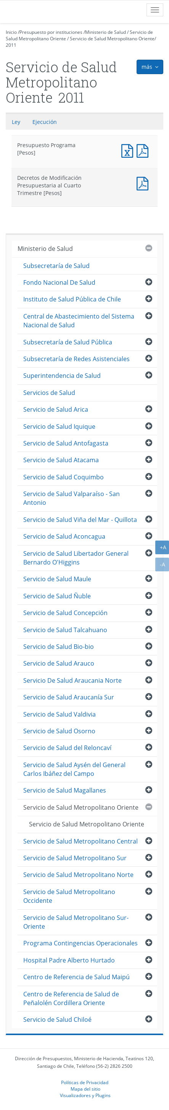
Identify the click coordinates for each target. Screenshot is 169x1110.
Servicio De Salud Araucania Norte (72, 680)
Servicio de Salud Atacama (61, 460)
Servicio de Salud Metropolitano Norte (78, 875)
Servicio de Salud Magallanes (64, 790)
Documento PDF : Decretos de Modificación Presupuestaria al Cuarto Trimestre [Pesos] (144, 182)
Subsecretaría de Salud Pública (67, 342)
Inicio (11, 32)
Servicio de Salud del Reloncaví (67, 748)
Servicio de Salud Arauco (58, 663)
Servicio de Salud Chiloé (57, 1019)
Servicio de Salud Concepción (65, 613)
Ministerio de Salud (105, 32)
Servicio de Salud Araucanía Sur (68, 697)
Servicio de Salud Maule (57, 579)
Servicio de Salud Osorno (59, 731)
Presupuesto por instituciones (50, 32)
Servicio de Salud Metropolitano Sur (75, 858)
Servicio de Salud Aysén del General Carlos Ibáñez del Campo (74, 769)
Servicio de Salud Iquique (59, 426)
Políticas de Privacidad (84, 1082)
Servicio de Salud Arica (55, 409)
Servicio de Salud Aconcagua (64, 536)
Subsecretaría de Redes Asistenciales (76, 359)
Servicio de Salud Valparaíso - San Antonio (71, 498)
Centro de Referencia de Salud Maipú (76, 977)
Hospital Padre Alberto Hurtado (69, 960)
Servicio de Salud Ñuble (57, 596)
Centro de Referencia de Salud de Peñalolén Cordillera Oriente (71, 998)
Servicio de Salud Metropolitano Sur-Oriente (76, 922)
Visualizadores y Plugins (85, 1095)
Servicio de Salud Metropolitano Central (80, 841)
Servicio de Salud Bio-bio (58, 646)
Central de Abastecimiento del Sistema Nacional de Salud (78, 320)
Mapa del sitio (85, 1089)
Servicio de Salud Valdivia (59, 714)
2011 (11, 45)
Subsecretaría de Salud (56, 266)
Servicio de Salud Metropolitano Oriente (112, 38)
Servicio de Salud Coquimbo (63, 477)
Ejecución (44, 121)
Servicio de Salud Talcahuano (65, 630)
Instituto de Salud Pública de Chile (72, 299)
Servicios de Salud (49, 392)
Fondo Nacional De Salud (59, 282)
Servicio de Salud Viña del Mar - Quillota (80, 519)
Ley (16, 121)
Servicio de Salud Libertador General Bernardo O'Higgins (76, 557)
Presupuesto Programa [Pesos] (129, 150)
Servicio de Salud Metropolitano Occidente (69, 896)
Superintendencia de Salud (62, 375)
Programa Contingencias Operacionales (80, 943)
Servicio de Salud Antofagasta (65, 443)
